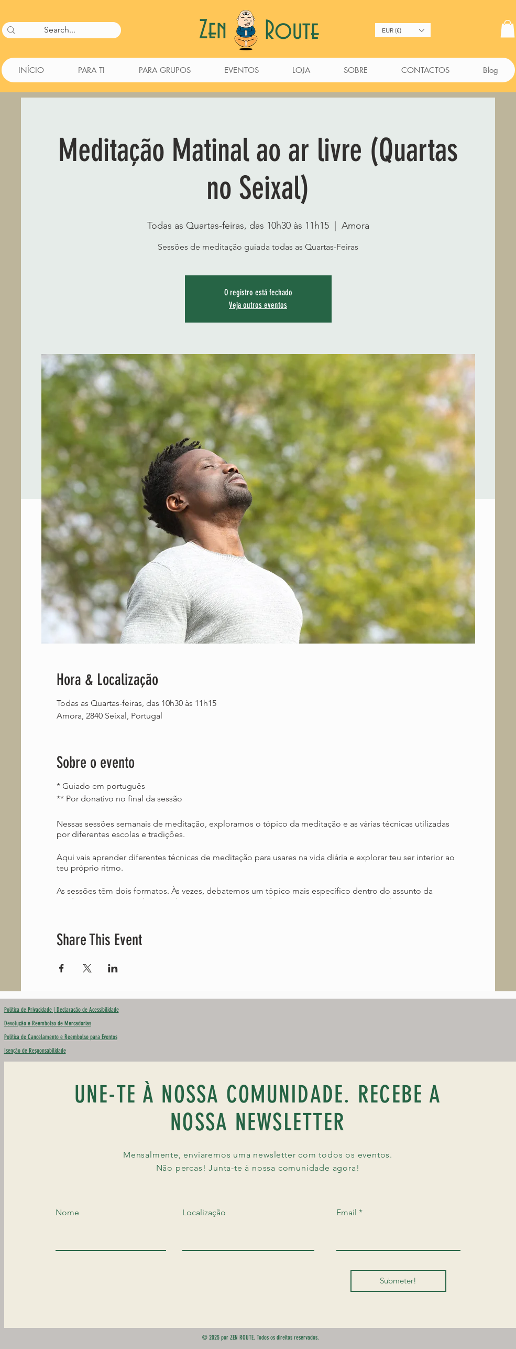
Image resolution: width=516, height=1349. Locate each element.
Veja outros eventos (258, 305)
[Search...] (60, 30)
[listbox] (403, 30)
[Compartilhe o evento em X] (87, 968)
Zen (216, 30)
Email (346, 1212)
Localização (204, 1212)
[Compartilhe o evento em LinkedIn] (113, 968)
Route (292, 31)
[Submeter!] (398, 1281)
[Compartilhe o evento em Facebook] (62, 968)
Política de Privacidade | (30, 1009)
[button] (403, 30)
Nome (67, 1212)
